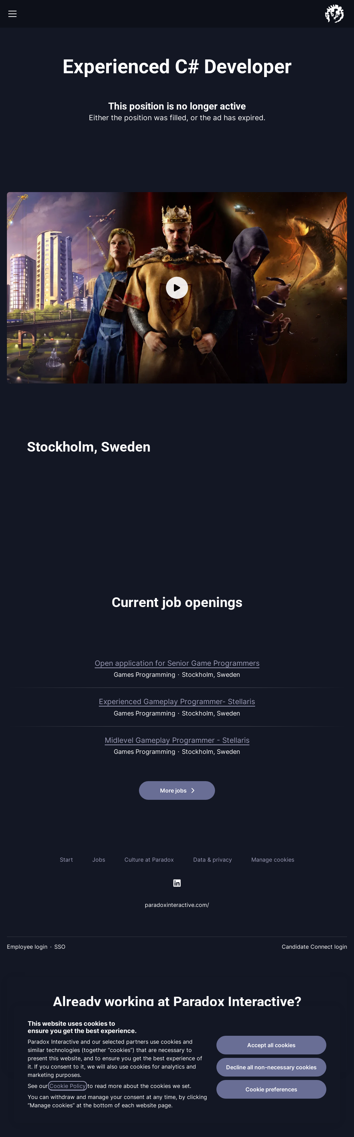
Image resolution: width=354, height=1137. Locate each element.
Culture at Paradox (149, 859)
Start (66, 859)
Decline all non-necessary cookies (271, 1067)
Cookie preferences (271, 1089)
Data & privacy (212, 859)
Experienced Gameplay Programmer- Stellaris (177, 701)
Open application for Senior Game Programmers (177, 663)
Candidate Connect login (314, 946)
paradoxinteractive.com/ (177, 904)
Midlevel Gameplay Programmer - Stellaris (177, 740)
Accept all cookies (271, 1045)
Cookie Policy (67, 1085)
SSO (59, 946)
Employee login (27, 946)
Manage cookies (272, 859)
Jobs (98, 859)
